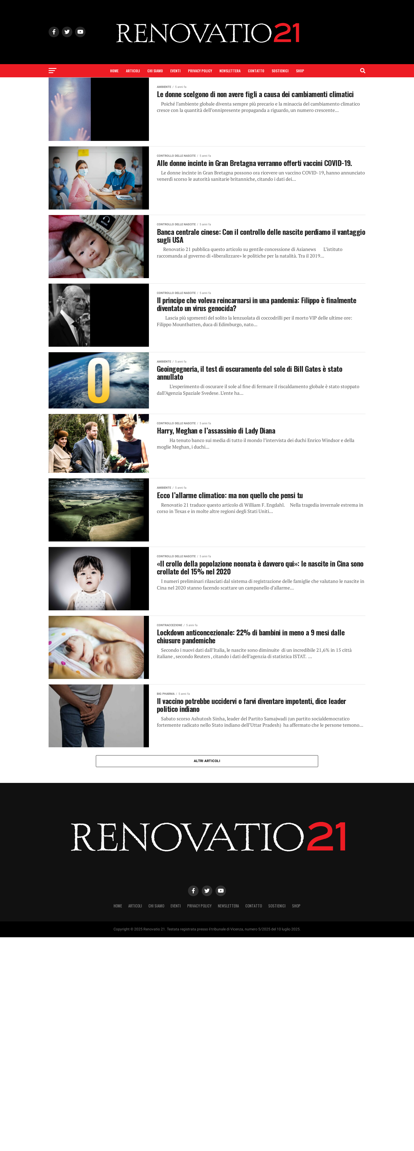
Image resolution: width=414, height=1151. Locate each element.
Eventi (175, 70)
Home (114, 70)
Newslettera (230, 70)
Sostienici (280, 70)
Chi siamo (155, 70)
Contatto (256, 70)
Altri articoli (207, 761)
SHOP (300, 70)
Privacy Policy (200, 70)
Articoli (133, 70)
